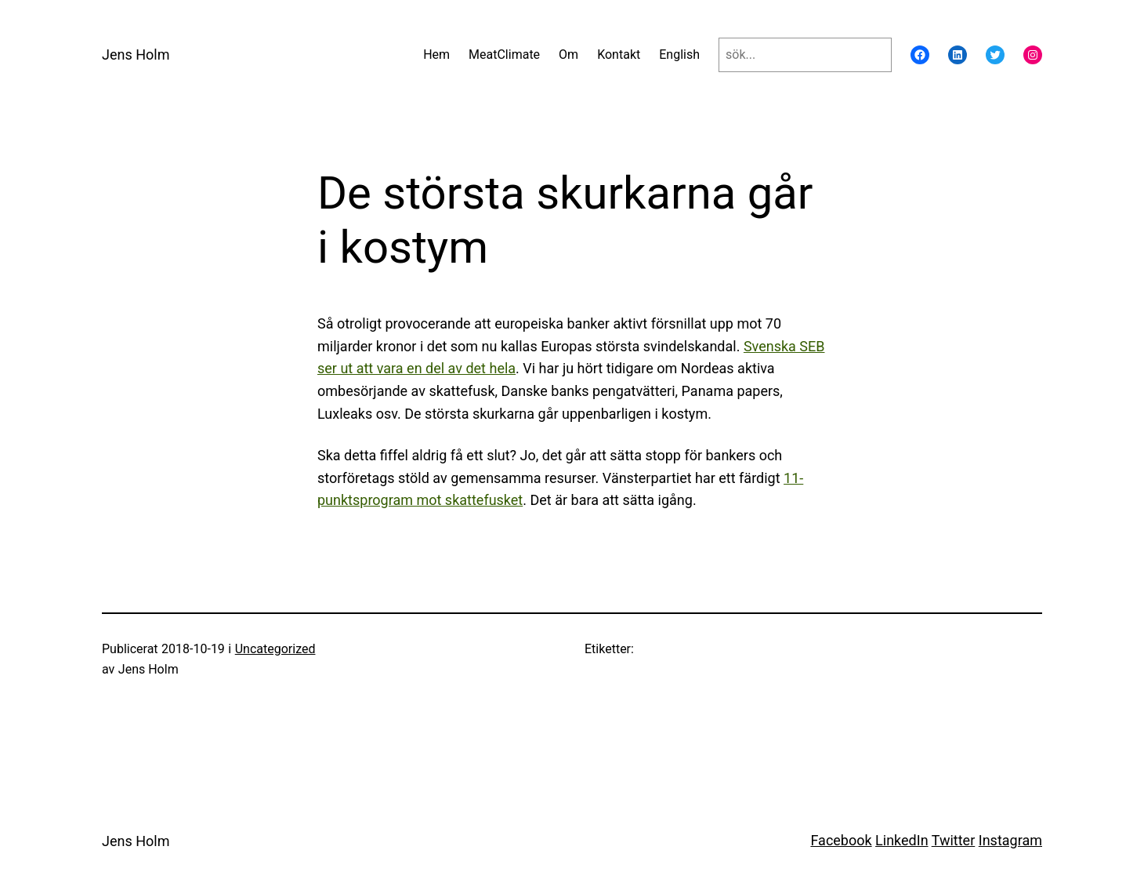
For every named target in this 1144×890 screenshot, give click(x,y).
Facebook (840, 840)
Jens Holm (135, 54)
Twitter (954, 840)
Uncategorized (275, 648)
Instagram (1010, 840)
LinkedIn (902, 840)
